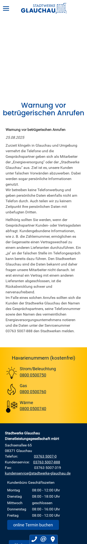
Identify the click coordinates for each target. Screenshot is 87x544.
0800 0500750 (33, 375)
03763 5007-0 (45, 456)
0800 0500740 (33, 408)
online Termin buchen (33, 525)
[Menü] (6, 8)
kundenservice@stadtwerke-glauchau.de (38, 473)
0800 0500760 (33, 391)
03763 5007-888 (46, 462)
